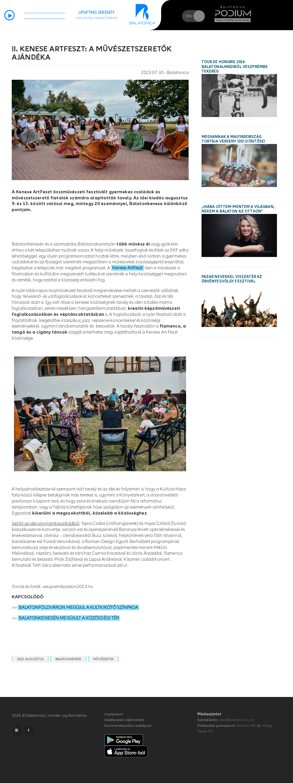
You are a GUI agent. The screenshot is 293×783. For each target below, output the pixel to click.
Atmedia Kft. (246, 725)
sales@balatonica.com (236, 720)
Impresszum (114, 714)
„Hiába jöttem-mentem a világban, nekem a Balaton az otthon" (238, 209)
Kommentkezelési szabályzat (127, 725)
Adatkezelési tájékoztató (124, 720)
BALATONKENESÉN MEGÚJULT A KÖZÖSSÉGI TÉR (69, 618)
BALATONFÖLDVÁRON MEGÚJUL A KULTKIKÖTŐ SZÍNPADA (78, 607)
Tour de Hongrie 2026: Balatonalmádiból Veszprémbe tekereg (235, 67)
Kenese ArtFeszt (127, 268)
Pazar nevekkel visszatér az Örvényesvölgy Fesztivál (232, 279)
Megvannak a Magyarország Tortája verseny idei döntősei (233, 139)
